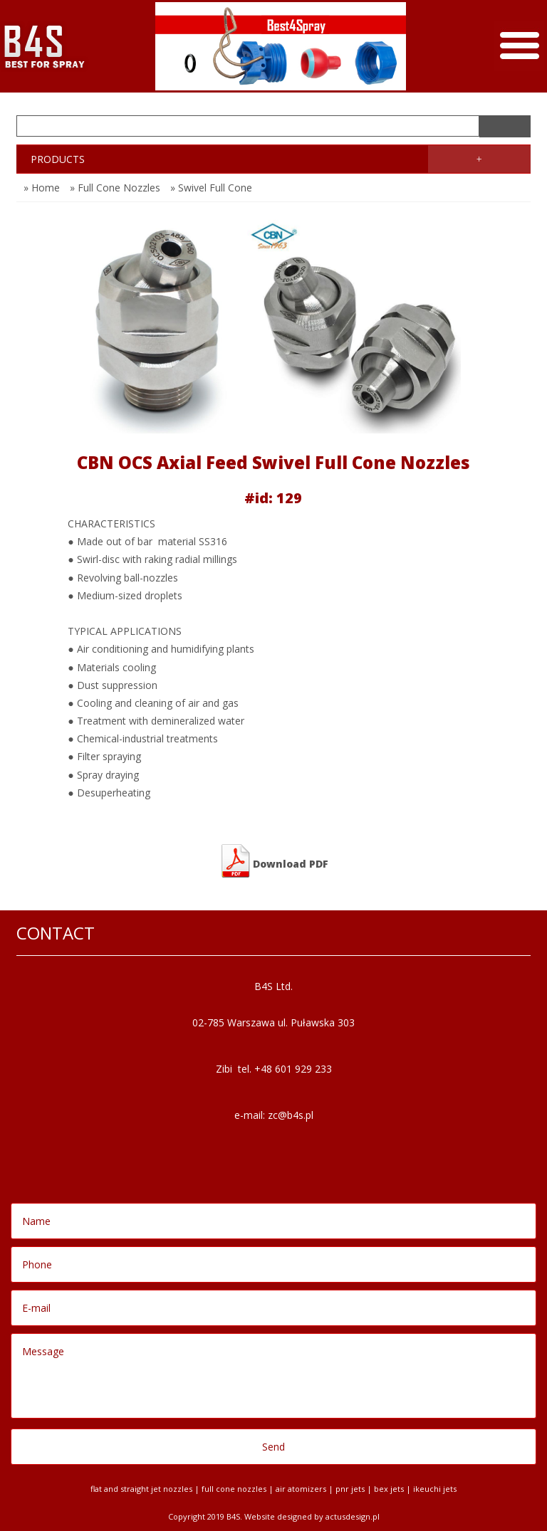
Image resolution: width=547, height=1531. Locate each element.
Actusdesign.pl (352, 1516)
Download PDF (273, 861)
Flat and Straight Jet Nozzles (141, 1488)
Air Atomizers (301, 1488)
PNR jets (350, 1488)
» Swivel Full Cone (211, 187)
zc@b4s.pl (290, 1115)
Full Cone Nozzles (234, 1488)
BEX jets (389, 1488)
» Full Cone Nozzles (115, 187)
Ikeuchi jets (435, 1488)
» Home (42, 187)
